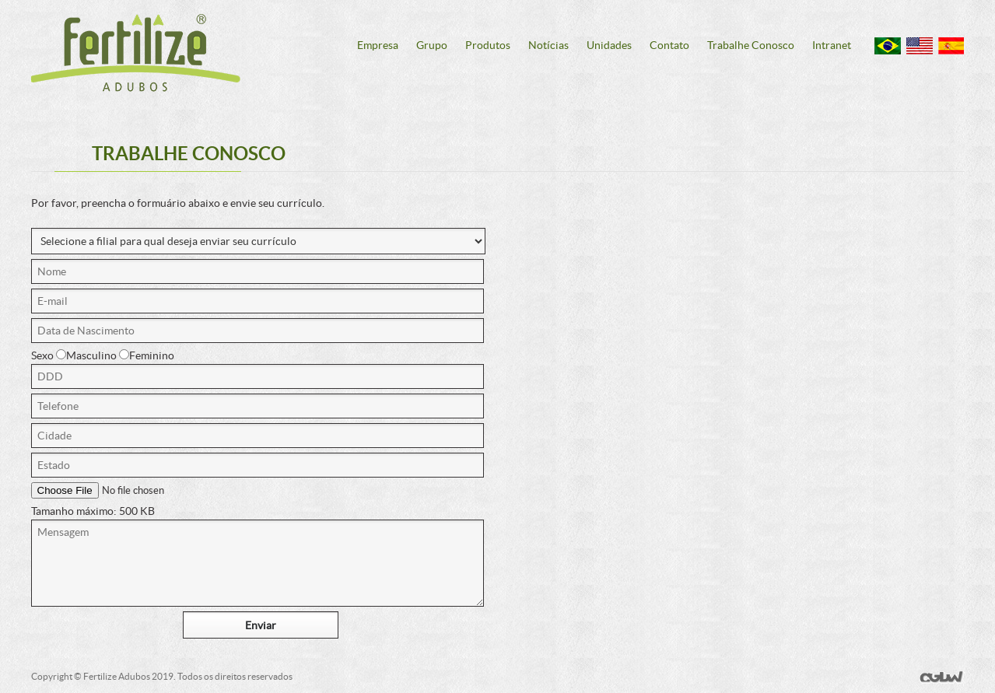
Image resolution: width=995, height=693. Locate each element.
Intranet (831, 45)
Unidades (609, 45)
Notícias (548, 45)
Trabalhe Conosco (750, 45)
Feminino (146, 355)
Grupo (431, 45)
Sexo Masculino (74, 355)
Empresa (377, 45)
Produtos (487, 45)
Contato (669, 45)
